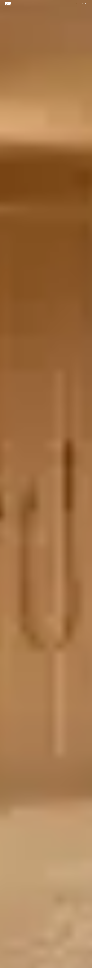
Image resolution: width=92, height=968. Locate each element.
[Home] (8, 3)
